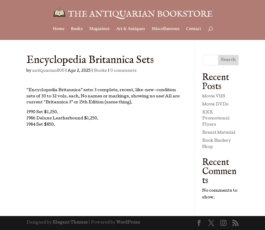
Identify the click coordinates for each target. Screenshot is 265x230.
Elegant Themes (70, 223)
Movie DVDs (215, 105)
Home (58, 29)
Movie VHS (213, 97)
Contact (193, 29)
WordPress (128, 223)
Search (228, 60)
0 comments (123, 71)
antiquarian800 (48, 71)
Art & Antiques (130, 29)
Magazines (99, 29)
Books (77, 29)
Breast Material (218, 133)
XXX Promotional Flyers (216, 119)
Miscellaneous (166, 29)
